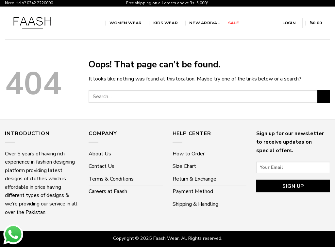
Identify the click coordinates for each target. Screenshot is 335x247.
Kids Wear (167, 23)
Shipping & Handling (195, 204)
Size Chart (184, 166)
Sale (233, 23)
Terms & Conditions (111, 179)
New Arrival (204, 23)
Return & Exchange (194, 179)
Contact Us (101, 166)
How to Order (189, 153)
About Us (100, 153)
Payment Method (193, 191)
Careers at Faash (108, 191)
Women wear (127, 23)
